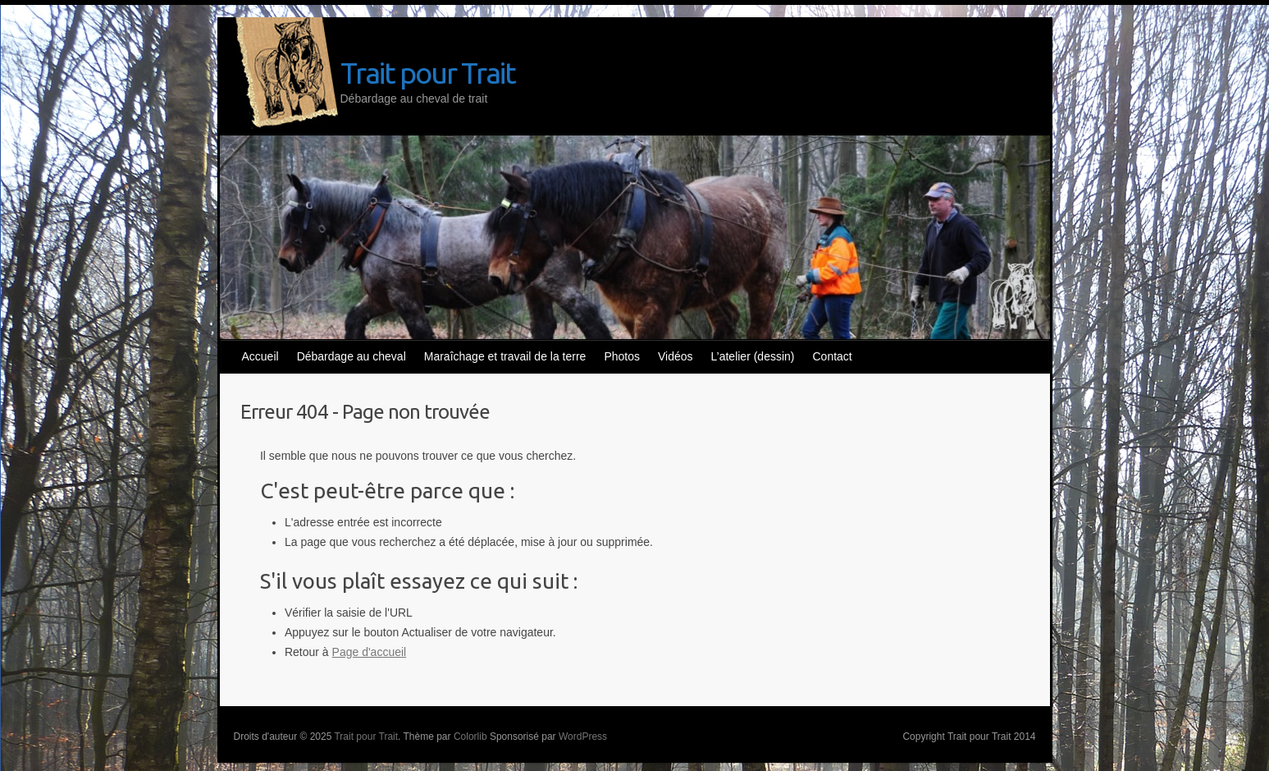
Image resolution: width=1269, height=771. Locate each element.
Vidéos (675, 356)
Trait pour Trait (427, 72)
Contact (832, 356)
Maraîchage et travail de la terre (505, 356)
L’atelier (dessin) (753, 356)
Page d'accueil (369, 652)
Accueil (260, 356)
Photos (622, 356)
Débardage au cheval (351, 356)
